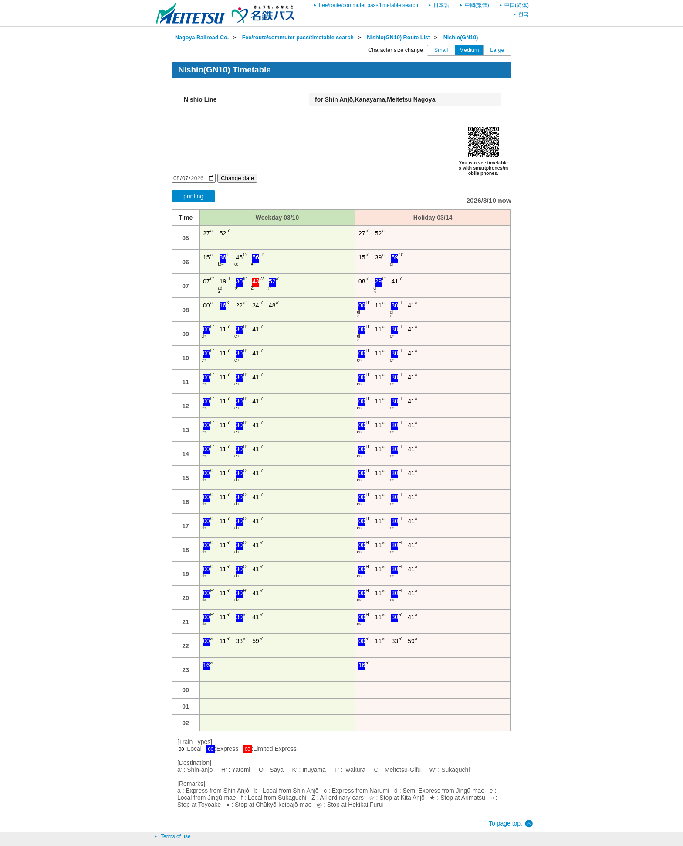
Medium (469, 50)
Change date (237, 178)
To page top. (505, 823)
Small (441, 50)
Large (497, 50)
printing (193, 196)
